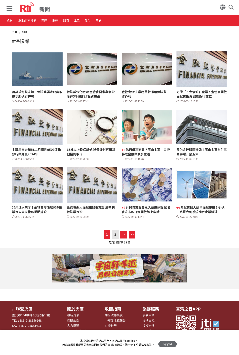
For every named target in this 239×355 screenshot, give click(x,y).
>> (131, 234)
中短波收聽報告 (115, 320)
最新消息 (73, 315)
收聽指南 (113, 309)
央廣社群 (111, 325)
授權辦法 (149, 325)
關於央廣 (75, 309)
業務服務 (151, 309)
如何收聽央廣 (114, 315)
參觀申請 (149, 315)
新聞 (24, 32)
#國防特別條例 (32, 20)
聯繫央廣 (24, 309)
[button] (9, 9)
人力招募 (73, 325)
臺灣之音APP (188, 309)
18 (125, 242)
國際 (85, 20)
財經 (70, 20)
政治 (115, 20)
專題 (129, 20)
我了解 (167, 343)
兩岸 (55, 20)
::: (13, 32)
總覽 (10, 20)
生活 (100, 20)
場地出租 (149, 320)
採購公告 (73, 320)
